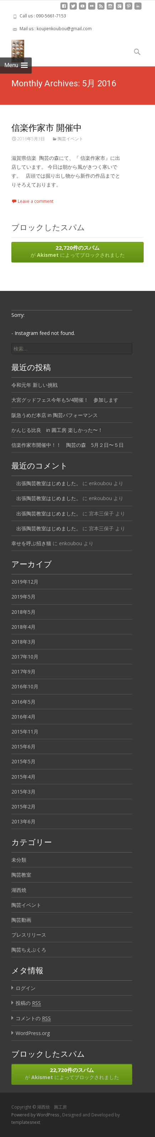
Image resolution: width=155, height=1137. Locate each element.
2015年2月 (23, 806)
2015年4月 (23, 776)
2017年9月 (23, 671)
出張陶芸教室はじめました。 (46, 483)
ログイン (26, 988)
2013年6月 (23, 821)
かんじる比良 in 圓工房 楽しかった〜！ (57, 430)
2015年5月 (23, 761)
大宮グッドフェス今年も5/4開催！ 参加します (64, 399)
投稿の (28, 1003)
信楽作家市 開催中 (46, 127)
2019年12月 (24, 581)
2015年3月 (23, 791)
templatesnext (25, 1122)
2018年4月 (23, 626)
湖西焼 (18, 890)
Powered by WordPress (35, 1115)
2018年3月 (23, 641)
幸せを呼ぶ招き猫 (31, 543)
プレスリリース (28, 934)
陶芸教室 (21, 874)
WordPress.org (33, 1033)
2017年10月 (24, 656)
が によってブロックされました (77, 251)
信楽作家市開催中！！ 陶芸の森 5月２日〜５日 (67, 445)
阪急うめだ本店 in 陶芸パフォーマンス (54, 415)
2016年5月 (23, 701)
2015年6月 (23, 746)
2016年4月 (23, 716)
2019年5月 (23, 596)
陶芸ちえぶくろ (28, 949)
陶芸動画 (21, 919)
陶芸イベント (70, 139)
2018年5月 (23, 611)
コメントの (33, 1018)
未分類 (18, 859)
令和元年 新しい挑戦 (34, 384)
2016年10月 (24, 686)
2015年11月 (24, 731)
